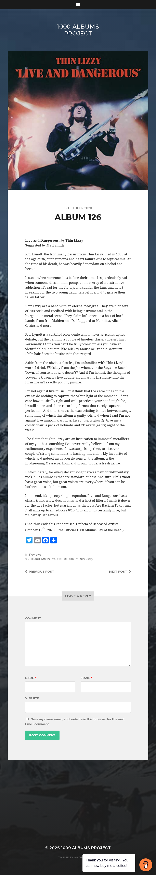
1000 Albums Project (78, 30)
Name (30, 678)
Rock (70, 559)
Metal (58, 559)
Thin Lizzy (85, 559)
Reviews (35, 554)
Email (86, 678)
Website (32, 698)
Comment (33, 618)
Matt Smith (41, 559)
